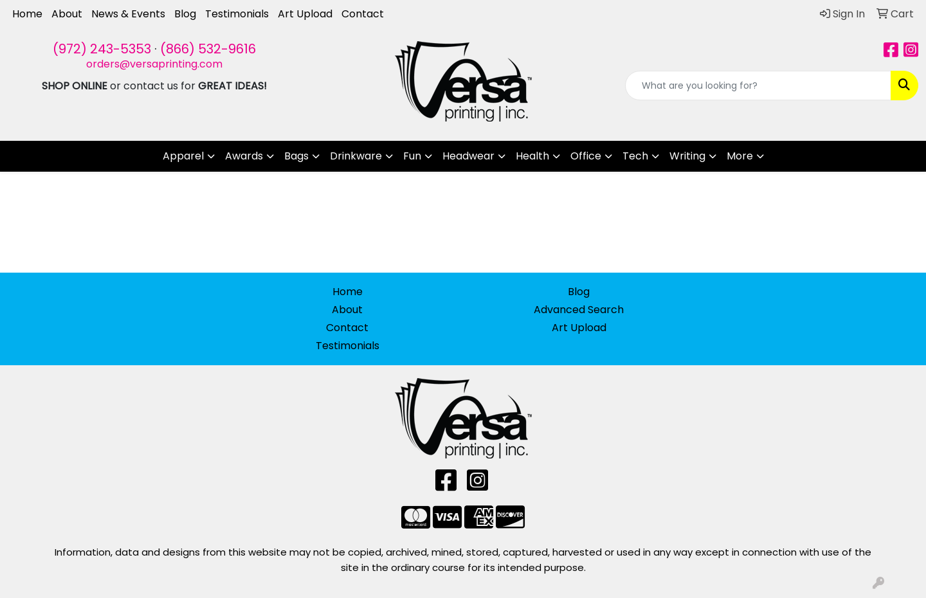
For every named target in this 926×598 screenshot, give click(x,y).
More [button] (740, 156)
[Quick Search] (758, 85)
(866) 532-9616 (208, 49)
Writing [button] (687, 156)
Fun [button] (412, 156)
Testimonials (237, 13)
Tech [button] (635, 156)
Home (27, 13)
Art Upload (305, 13)
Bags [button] (296, 156)
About (66, 13)
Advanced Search (579, 309)
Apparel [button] (183, 156)
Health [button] (532, 156)
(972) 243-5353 (102, 49)
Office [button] (585, 156)
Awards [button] (244, 156)
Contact (362, 13)
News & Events (128, 13)
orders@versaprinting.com (154, 64)
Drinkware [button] (356, 156)
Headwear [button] (468, 156)
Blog (185, 13)
